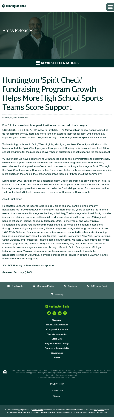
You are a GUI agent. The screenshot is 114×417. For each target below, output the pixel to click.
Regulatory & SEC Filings (57, 344)
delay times (99, 410)
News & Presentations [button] (57, 63)
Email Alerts (15, 286)
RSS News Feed (97, 286)
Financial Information (57, 334)
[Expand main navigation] (110, 7)
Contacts (70, 286)
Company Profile (43, 286)
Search (57, 358)
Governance (57, 353)
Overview (57, 320)
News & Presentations (57, 325)
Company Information (57, 329)
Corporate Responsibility (57, 348)
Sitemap (57, 294)
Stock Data (57, 339)
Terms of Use (57, 390)
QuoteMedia (37, 410)
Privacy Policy (57, 384)
